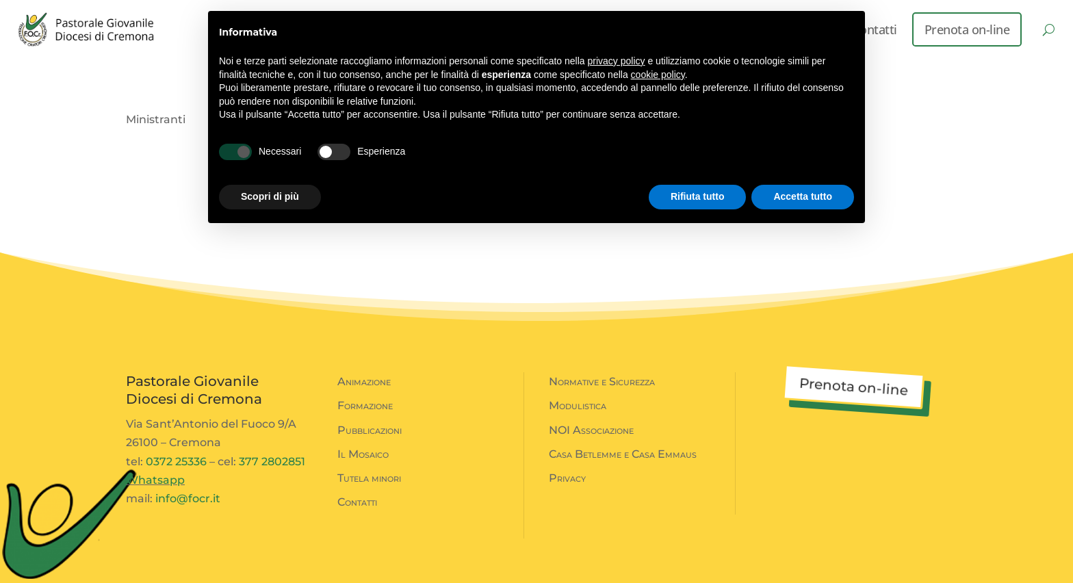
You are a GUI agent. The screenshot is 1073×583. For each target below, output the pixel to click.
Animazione (364, 381)
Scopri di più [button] (270, 196)
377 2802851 (272, 461)
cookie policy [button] (658, 74)
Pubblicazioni (369, 430)
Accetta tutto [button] (802, 196)
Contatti (357, 501)
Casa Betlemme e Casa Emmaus (623, 454)
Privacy (567, 477)
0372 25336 (176, 461)
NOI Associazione (591, 430)
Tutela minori (369, 477)
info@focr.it (187, 498)
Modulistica (577, 405)
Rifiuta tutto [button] (698, 196)
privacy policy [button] (616, 60)
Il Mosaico (363, 454)
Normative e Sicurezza (602, 381)
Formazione (365, 405)
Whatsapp (155, 480)
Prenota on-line (967, 29)
